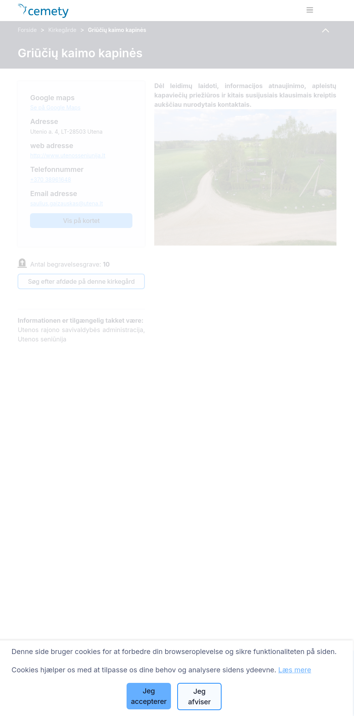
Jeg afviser (199, 696)
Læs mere (295, 670)
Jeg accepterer (149, 696)
